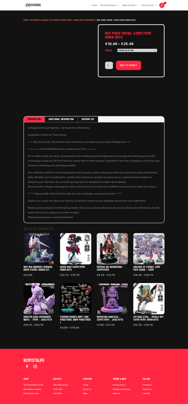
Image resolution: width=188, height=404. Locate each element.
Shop (26, 379)
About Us (87, 389)
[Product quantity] (109, 65)
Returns (116, 393)
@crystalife (34, 360)
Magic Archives (129, 5)
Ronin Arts (58, 389)
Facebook (146, 389)
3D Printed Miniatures (61, 20)
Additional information (61, 119)
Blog (85, 393)
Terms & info (119, 379)
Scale (108, 50)
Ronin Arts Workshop (84, 20)
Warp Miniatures (60, 385)
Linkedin (146, 393)
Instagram (147, 385)
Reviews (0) (88, 119)
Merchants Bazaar (108, 5)
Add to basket (128, 65)
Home (94, 5)
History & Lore (147, 5)
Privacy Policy (119, 385)
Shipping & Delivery (122, 389)
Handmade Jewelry (32, 389)
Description (34, 119)
